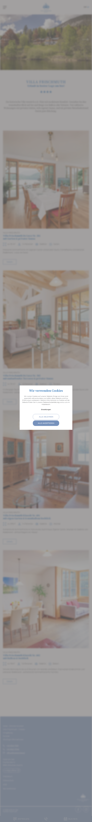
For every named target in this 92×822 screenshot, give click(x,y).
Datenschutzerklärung (51, 402)
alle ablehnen (46, 417)
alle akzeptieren (46, 423)
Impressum (46, 404)
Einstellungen (46, 409)
